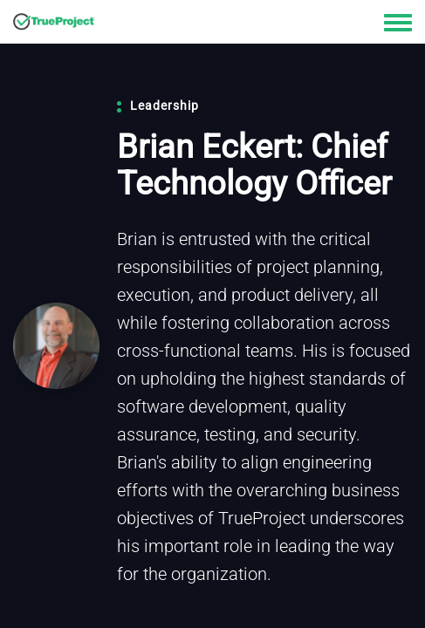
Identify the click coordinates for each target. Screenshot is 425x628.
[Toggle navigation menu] (398, 23)
